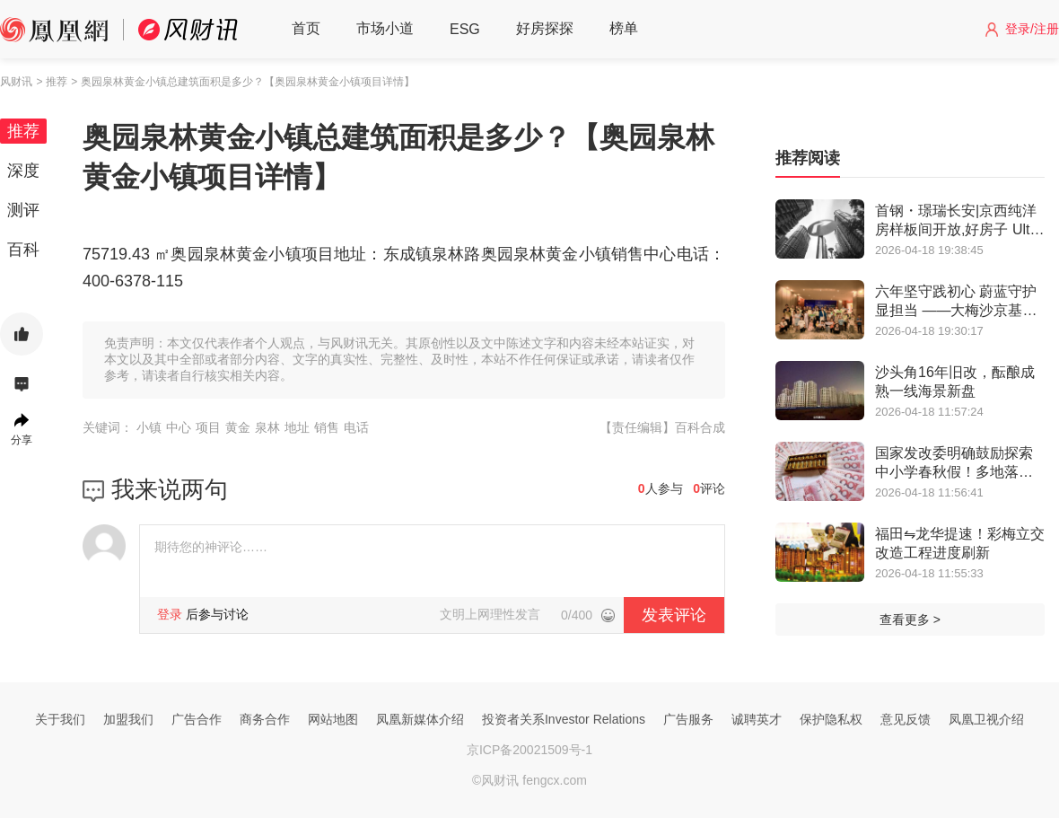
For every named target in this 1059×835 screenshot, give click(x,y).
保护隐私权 (831, 719)
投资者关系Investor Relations (563, 719)
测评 (23, 210)
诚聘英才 (756, 719)
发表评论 (674, 615)
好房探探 (544, 28)
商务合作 (265, 719)
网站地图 (333, 719)
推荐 (23, 131)
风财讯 (16, 81)
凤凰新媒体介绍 (420, 719)
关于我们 (60, 719)
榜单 (623, 28)
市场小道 (385, 28)
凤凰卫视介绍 (986, 719)
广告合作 (196, 719)
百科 (23, 250)
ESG (465, 29)
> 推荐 (51, 81)
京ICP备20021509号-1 (529, 750)
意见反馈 (905, 719)
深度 (23, 171)
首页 (306, 28)
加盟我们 (128, 719)
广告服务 (688, 719)
